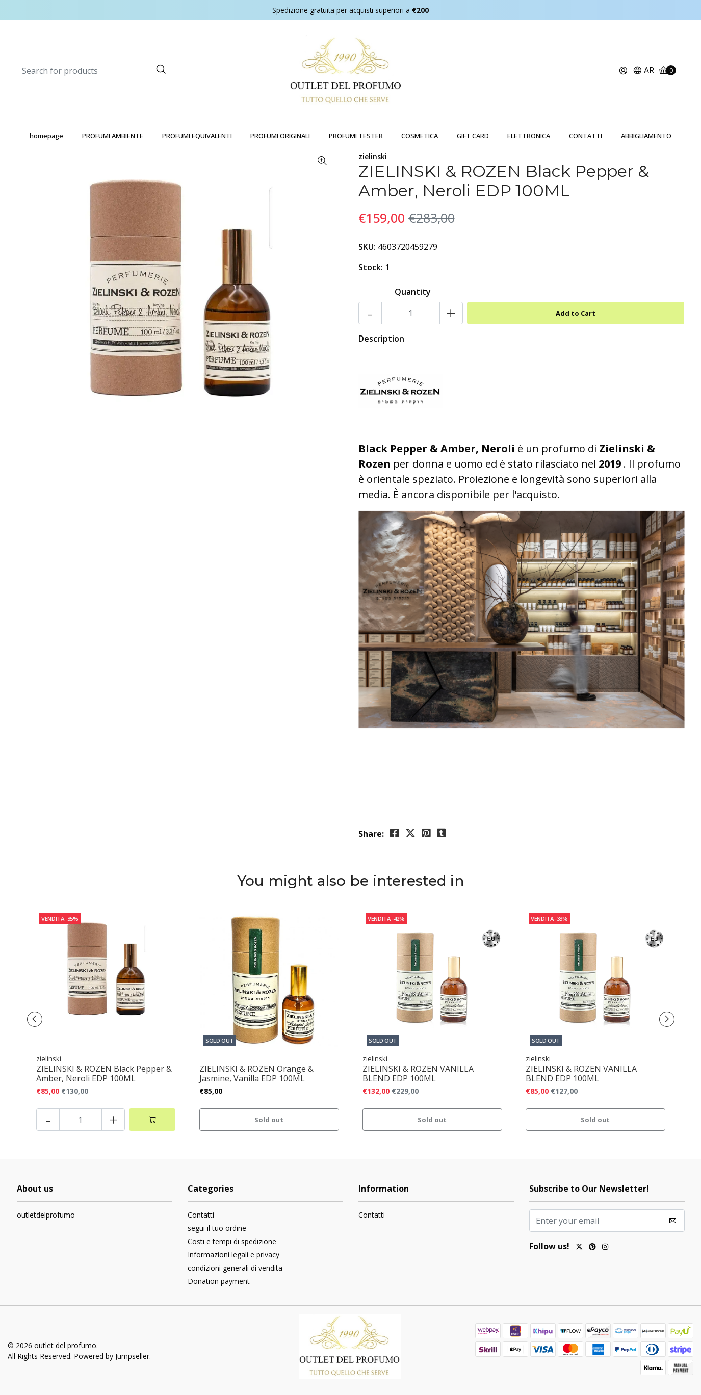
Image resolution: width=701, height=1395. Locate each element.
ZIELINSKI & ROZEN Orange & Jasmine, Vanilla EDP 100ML (256, 1073)
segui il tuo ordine (217, 1228)
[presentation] (34, 1019)
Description (381, 338)
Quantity (413, 291)
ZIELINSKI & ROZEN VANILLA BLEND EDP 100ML (418, 1073)
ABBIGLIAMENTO (646, 135)
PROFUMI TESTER (356, 135)
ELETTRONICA (528, 135)
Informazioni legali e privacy (233, 1254)
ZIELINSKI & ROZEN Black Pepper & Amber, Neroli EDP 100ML (104, 1073)
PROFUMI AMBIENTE (112, 135)
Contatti (201, 1215)
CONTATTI (585, 135)
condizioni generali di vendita (235, 1268)
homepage (46, 135)
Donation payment (219, 1281)
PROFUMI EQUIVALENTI (197, 135)
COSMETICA (419, 135)
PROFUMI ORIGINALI (280, 135)
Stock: (370, 267)
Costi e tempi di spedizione (232, 1241)
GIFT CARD (473, 135)
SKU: (367, 246)
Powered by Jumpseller (111, 1356)
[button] (643, 71)
